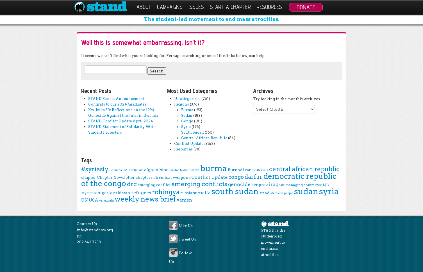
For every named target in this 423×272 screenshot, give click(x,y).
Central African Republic (204, 138)
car (248, 170)
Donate (306, 7)
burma (213, 168)
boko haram (189, 170)
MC (326, 185)
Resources (269, 6)
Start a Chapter (230, 6)
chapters (144, 177)
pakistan (121, 193)
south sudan (234, 191)
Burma (187, 110)
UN (84, 200)
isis (282, 185)
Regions (181, 104)
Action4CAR (119, 170)
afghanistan (156, 169)
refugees (141, 192)
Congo (187, 121)
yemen (184, 200)
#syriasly (94, 169)
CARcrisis (260, 170)
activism (137, 170)
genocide (239, 184)
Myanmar (89, 193)
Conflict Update (209, 177)
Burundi (236, 170)
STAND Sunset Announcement (116, 99)
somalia (202, 192)
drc (132, 184)
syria (329, 191)
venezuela (106, 200)
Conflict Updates (189, 143)
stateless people (281, 193)
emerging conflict (154, 185)
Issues (196, 6)
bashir (174, 170)
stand (264, 193)
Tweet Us (187, 239)
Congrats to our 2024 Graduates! (117, 104)
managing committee (303, 185)
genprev (259, 184)
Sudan (186, 115)
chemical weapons (171, 177)
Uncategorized (187, 99)
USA (93, 200)
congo (236, 177)
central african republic (304, 169)
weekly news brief (145, 199)
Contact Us (87, 224)
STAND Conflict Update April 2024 (120, 121)
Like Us (186, 226)
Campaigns (170, 6)
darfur (254, 176)
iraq (274, 184)
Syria (186, 127)
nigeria (104, 192)
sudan (306, 191)
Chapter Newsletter (116, 177)
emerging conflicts (199, 184)
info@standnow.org (95, 230)
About (144, 6)
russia (186, 193)
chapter (88, 177)
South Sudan (192, 132)
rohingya (165, 192)
